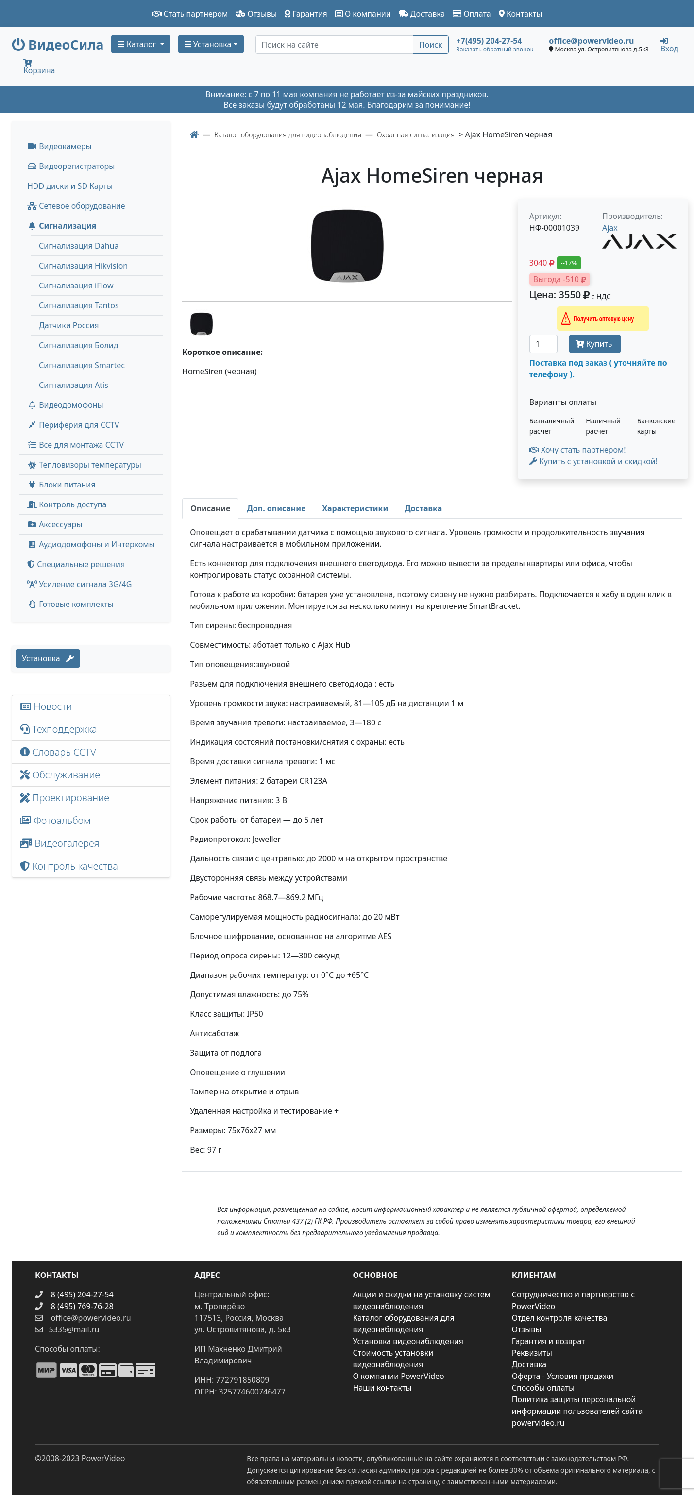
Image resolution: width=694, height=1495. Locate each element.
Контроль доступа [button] (66, 504)
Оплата (472, 13)
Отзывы (256, 13)
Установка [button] (208, 44)
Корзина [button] (39, 67)
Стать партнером (190, 13)
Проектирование (64, 797)
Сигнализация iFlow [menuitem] (76, 285)
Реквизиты (532, 1352)
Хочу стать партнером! (577, 449)
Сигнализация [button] (61, 225)
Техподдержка (58, 729)
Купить (595, 343)
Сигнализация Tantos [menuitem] (79, 305)
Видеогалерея (60, 843)
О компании (363, 13)
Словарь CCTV (58, 751)
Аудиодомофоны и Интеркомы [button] (91, 544)
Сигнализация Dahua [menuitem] (78, 245)
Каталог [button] (138, 44)
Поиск (430, 44)
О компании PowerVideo (398, 1376)
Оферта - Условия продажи (562, 1376)
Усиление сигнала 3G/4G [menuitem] (79, 584)
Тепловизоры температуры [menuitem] (84, 464)
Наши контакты (382, 1387)
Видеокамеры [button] (59, 146)
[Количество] (543, 344)
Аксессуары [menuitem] (54, 524)
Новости (46, 706)
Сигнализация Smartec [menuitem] (82, 365)
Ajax (610, 227)
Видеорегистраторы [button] (71, 166)
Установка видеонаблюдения (408, 1341)
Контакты (520, 13)
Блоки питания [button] (61, 484)
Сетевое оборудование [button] (76, 206)
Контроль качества (71, 866)
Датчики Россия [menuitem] (69, 325)
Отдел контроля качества (560, 1317)
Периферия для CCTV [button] (73, 425)
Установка (48, 658)
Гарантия (306, 13)
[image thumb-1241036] (201, 323)
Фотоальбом (55, 820)
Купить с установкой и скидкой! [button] (593, 461)
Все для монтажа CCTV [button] (75, 444)
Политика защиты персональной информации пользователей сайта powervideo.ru (577, 1411)
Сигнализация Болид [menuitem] (78, 345)
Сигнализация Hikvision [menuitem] (83, 265)
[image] (347, 246)
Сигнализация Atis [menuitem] (73, 385)
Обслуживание (60, 774)
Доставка (422, 13)
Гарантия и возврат (548, 1341)
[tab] (210, 508)
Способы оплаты (543, 1387)
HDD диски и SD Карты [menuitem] (70, 186)
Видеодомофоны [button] (65, 405)
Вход (669, 44)
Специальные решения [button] (76, 564)
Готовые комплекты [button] (70, 604)
